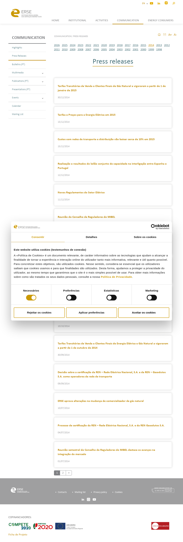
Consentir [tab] (38, 237)
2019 (112, 45)
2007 (88, 49)
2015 (143, 45)
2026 (57, 45)
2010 (65, 49)
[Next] (69, 472)
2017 (127, 45)
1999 (151, 49)
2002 (127, 49)
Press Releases (19, 56)
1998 (159, 49)
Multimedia (27, 72)
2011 (57, 49)
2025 (65, 45)
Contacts (62, 492)
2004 (112, 49)
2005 (104, 49)
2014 (151, 45)
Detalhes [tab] (91, 237)
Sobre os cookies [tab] (145, 237)
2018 (120, 45)
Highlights (17, 47)
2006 (96, 49)
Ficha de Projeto (17, 534)
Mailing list (80, 492)
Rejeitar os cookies (39, 312)
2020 (104, 45)
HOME (55, 20)
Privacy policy (100, 492)
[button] (173, 3)
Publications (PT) (27, 81)
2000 (143, 49)
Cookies (118, 492)
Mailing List (17, 114)
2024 (72, 45)
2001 (135, 49)
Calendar (16, 106)
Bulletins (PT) (18, 64)
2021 (96, 45)
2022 (88, 45)
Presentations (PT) (21, 89)
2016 (135, 45)
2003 (120, 49)
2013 (159, 45)
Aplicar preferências (91, 312)
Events (27, 97)
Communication (28, 38)
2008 (80, 49)
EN (144, 3)
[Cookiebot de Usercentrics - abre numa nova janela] (153, 226)
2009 (72, 49)
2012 (167, 45)
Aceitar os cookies (144, 312)
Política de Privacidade (116, 276)
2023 (80, 45)
